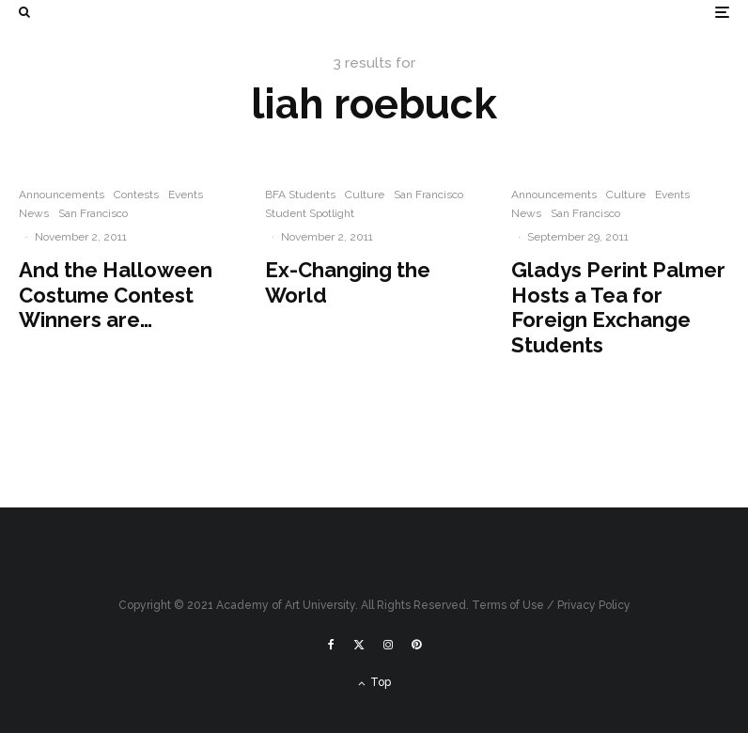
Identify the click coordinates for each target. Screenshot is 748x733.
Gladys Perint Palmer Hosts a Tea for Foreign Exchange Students (618, 306)
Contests (136, 194)
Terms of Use (508, 605)
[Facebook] (331, 645)
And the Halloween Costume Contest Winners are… (115, 294)
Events (185, 194)
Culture (364, 194)
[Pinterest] (416, 645)
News (34, 213)
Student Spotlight (309, 213)
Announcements (61, 194)
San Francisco (93, 213)
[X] (359, 645)
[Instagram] (388, 645)
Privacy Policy (594, 605)
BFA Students (300, 194)
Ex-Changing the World (347, 281)
